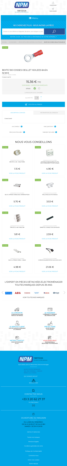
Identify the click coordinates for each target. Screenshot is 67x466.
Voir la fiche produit (17, 173)
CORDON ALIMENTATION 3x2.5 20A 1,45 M (50, 260)
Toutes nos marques (33, 437)
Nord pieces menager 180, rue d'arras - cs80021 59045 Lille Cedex (33, 371)
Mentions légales (33, 441)
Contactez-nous (33, 455)
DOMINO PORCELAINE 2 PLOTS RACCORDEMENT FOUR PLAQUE (49, 162)
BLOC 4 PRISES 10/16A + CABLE (17, 260)
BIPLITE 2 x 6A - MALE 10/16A (17, 162)
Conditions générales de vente (33, 446)
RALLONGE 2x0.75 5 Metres (49, 194)
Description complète (18, 112)
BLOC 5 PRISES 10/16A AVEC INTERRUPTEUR (17, 194)
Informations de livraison (49, 112)
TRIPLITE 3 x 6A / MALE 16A (17, 227)
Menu (33, 18)
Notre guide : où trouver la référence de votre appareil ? (33, 37)
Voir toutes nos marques (33, 297)
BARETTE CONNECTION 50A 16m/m (50, 227)
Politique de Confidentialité (33, 451)
